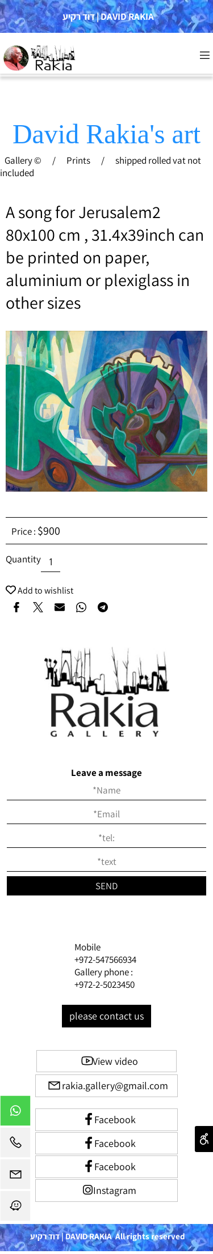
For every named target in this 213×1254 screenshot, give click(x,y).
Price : (24, 531)
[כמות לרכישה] (50, 562)
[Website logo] (40, 58)
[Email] (15, 1177)
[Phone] (15, 1145)
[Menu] (204, 55)
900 (51, 530)
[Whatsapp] (15, 1113)
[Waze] (15, 1208)
